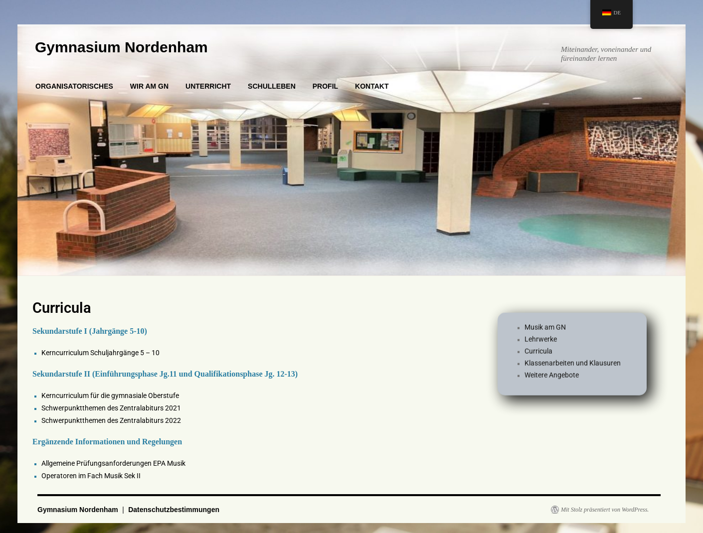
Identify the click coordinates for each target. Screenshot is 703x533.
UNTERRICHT (208, 86)
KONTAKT (371, 86)
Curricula (538, 355)
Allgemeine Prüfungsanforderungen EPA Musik (113, 463)
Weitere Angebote (552, 379)
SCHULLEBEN (272, 86)
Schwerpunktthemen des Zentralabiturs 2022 (111, 420)
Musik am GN (545, 331)
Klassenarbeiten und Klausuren (573, 367)
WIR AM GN (149, 86)
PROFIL (325, 86)
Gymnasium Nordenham (121, 47)
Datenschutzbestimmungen (173, 510)
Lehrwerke (541, 343)
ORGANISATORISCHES (74, 86)
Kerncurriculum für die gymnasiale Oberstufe (110, 396)
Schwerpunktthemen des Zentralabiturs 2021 (111, 408)
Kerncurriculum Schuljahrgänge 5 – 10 (100, 353)
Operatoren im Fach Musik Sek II (91, 476)
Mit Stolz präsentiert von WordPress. (605, 509)
